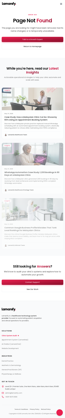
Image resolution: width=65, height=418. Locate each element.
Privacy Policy (34, 409)
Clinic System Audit (10, 336)
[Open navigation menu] (61, 4)
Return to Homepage (32, 46)
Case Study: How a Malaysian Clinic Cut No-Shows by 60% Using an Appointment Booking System (30, 119)
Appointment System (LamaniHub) (15, 340)
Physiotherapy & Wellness (11, 374)
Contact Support (32, 282)
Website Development (10, 348)
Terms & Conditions (21, 409)
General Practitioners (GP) (12, 370)
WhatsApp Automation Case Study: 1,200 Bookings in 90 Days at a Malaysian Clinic (31, 175)
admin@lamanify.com (13, 393)
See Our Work (32, 289)
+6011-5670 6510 (11, 397)
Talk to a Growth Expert (32, 39)
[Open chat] (59, 412)
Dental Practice (7, 361)
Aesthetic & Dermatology (11, 365)
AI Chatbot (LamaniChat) (11, 344)
